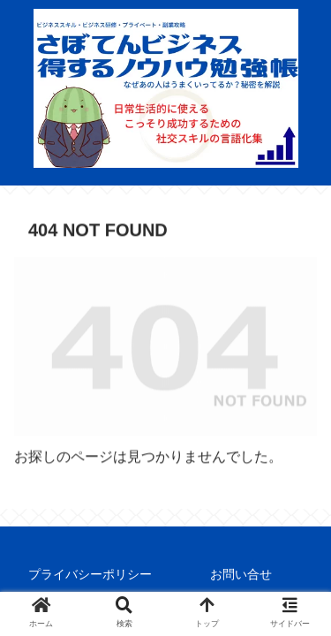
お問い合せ (241, 574)
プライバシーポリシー (90, 574)
